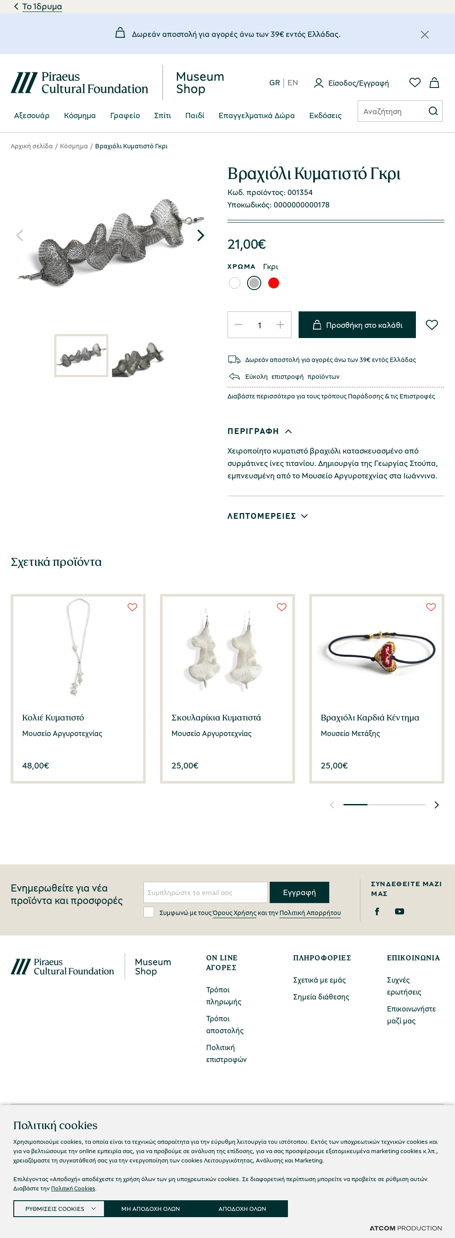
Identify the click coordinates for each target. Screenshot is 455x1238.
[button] (201, 235)
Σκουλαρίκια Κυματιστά (216, 717)
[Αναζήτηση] (384, 111)
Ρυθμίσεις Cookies (149, 1206)
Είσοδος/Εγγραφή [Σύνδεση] (358, 83)
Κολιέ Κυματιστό (53, 717)
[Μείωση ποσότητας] (238, 325)
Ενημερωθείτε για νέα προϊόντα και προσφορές (67, 894)
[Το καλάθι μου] (434, 82)
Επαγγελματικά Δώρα (257, 115)
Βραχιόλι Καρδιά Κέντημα (370, 717)
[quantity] (259, 325)
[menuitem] (32, 116)
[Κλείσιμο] (425, 35)
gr (274, 83)
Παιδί (194, 115)
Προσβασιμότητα (233, 1206)
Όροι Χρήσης (233, 1190)
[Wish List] (432, 325)
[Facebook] (377, 911)
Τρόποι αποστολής (224, 1024)
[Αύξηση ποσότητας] (280, 325)
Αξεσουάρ (32, 115)
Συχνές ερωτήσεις (404, 986)
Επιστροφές (417, 395)
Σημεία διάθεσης (321, 996)
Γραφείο (125, 115)
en (292, 83)
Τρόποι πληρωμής (223, 995)
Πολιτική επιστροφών (226, 1053)
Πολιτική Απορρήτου (310, 912)
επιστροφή (287, 376)
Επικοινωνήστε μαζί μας (411, 1014)
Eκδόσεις (325, 115)
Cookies (295, 1190)
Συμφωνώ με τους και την (242, 912)
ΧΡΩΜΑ (242, 266)
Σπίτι (162, 115)
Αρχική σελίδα (32, 145)
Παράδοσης (365, 395)
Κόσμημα (80, 115)
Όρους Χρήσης (234, 912)
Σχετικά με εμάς (319, 980)
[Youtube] (400, 911)
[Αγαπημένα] (415, 82)
